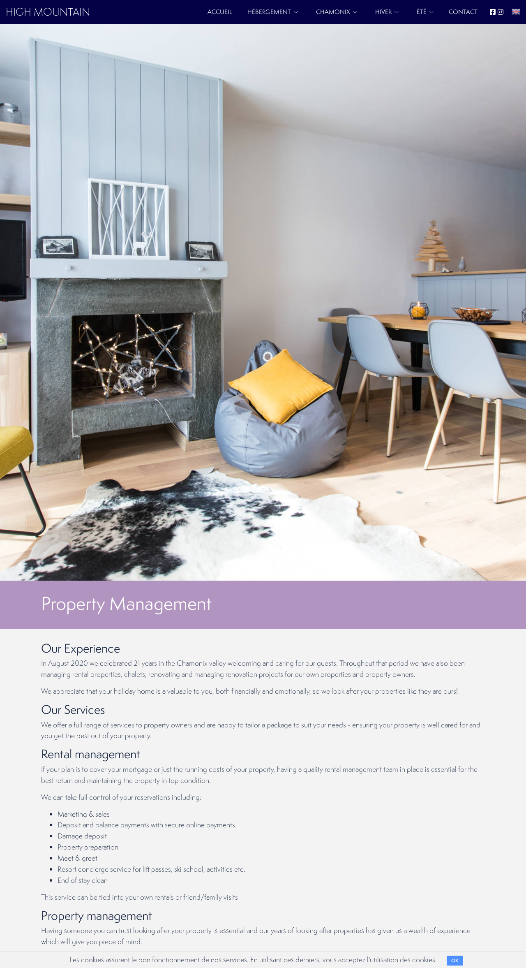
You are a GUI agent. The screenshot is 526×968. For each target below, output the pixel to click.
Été (422, 11)
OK (455, 960)
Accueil (220, 11)
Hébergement (269, 11)
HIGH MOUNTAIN (48, 12)
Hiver (383, 11)
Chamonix (333, 11)
